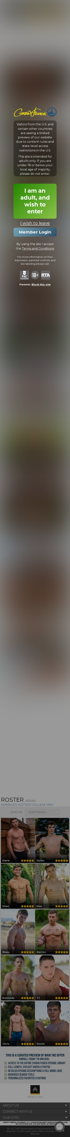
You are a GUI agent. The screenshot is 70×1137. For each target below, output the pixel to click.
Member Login (35, 232)
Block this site (41, 284)
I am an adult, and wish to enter (35, 201)
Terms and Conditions (38, 248)
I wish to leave (35, 223)
